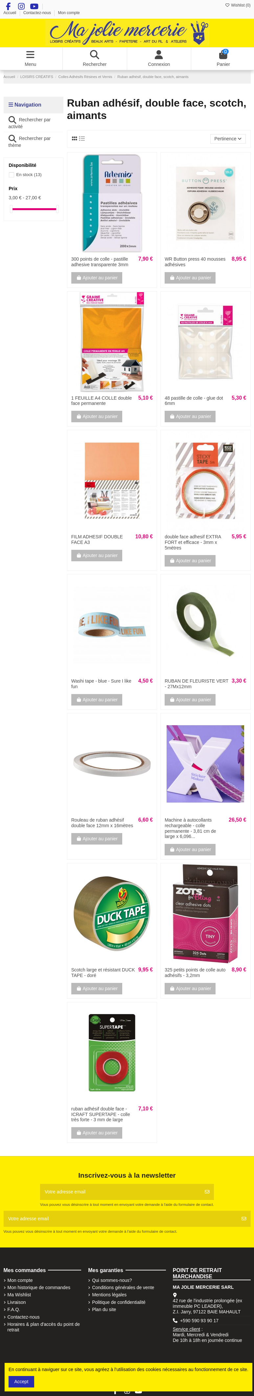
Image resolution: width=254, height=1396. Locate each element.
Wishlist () (238, 5)
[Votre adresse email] (120, 1192)
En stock (28, 174)
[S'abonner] (207, 1192)
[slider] (11, 209)
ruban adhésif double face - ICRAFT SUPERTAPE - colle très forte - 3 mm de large (100, 1114)
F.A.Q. (14, 1309)
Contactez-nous (37, 12)
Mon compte (69, 12)
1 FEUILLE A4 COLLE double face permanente (101, 400)
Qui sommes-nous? (112, 1280)
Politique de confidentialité (119, 1302)
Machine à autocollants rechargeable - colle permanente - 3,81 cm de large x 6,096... (190, 828)
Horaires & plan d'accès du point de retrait (44, 1327)
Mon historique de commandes (39, 1287)
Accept (21, 1381)
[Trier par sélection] (227, 139)
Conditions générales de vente (123, 1287)
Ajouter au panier (97, 277)
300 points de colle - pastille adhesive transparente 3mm (99, 261)
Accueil (10, 12)
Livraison (17, 1302)
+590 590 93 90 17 (199, 1320)
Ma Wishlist (19, 1294)
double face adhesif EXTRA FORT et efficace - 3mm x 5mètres (193, 542)
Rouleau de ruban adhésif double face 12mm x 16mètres (102, 822)
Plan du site (104, 1309)
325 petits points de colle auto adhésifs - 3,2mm (195, 972)
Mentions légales (109, 1294)
